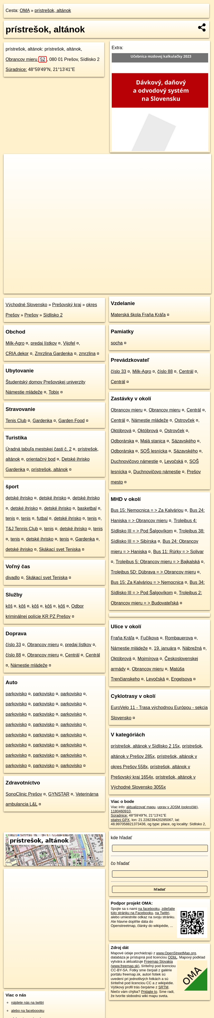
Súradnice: (16, 69)
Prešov (31, 315)
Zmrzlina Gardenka (54, 353)
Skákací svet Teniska (60, 549)
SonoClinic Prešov (24, 794)
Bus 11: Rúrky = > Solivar (178, 551)
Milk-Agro (15, 343)
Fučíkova (150, 638)
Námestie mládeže (29, 665)
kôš (9, 606)
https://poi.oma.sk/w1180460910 (186, 289)
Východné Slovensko (26, 304)
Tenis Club (16, 420)
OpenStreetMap (114, 289)
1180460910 (121, 811)
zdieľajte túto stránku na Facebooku (143, 911)
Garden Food (71, 420)
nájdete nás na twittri (27, 1002)
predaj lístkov (44, 343)
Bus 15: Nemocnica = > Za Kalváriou (147, 510)
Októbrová (121, 430)
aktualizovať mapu (141, 807)
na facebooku (149, 909)
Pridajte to (149, 992)
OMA (25, 10)
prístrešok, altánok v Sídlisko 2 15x (145, 746)
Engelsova (181, 679)
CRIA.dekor (17, 353)
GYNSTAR (58, 794)
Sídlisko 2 (52, 315)
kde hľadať (121, 837)
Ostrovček (184, 420)
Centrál (72, 655)
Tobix (53, 392)
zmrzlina (87, 353)
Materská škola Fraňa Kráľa (138, 314)
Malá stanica (152, 441)
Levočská (173, 461)
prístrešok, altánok (53, 10)
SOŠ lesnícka (153, 451)
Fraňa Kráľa (123, 638)
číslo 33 (13, 644)
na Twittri (162, 913)
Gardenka (42, 420)
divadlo (13, 577)
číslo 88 (13, 655)
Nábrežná (192, 648)
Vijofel (69, 343)
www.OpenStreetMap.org (176, 953)
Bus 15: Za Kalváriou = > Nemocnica (147, 582)
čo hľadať (120, 863)
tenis (10, 518)
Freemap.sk (143, 289)
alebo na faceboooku (27, 1011)
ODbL (172, 957)
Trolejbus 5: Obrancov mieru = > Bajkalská (158, 561)
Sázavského (183, 441)
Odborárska (122, 441)
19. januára (165, 648)
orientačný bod (40, 459)
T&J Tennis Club (22, 528)
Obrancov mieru (26, 59)
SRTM (163, 987)
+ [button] (13, 163)
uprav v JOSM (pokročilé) (177, 807)
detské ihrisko (19, 498)
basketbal (87, 508)
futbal (42, 518)
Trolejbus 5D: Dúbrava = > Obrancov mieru (153, 572)
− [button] (13, 172)
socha (117, 343)
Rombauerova (179, 638)
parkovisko (16, 693)
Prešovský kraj (66, 304)
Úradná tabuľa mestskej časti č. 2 (39, 449)
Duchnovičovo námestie (134, 461)
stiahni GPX (120, 820)
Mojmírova (148, 658)
